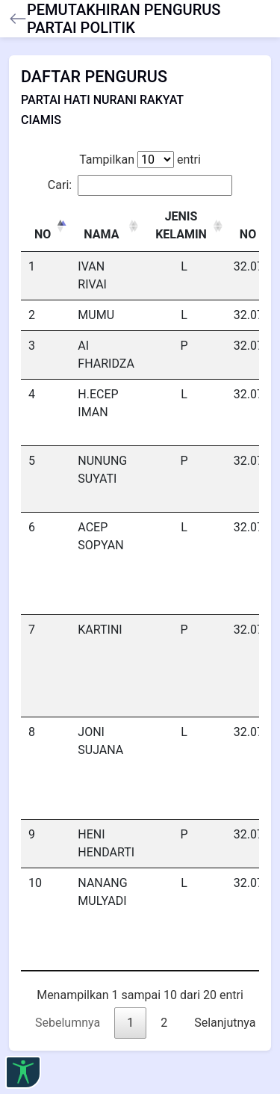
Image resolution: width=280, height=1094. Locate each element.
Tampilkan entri (140, 159)
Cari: (140, 185)
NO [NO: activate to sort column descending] (42, 234)
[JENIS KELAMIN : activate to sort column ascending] (184, 226)
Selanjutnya (224, 1023)
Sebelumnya (67, 1023)
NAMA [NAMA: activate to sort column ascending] (101, 234)
